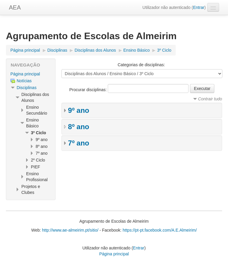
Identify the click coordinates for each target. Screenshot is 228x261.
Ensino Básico (137, 50)
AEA (15, 7)
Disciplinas (57, 50)
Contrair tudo (210, 99)
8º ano (78, 127)
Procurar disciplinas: (88, 89)
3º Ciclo (164, 50)
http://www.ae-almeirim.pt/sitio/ (70, 230)
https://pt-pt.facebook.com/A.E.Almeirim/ (160, 230)
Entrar (198, 7)
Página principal (25, 50)
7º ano (78, 143)
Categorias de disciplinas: (141, 64)
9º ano (78, 110)
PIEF (35, 166)
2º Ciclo (38, 160)
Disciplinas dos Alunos (95, 50)
